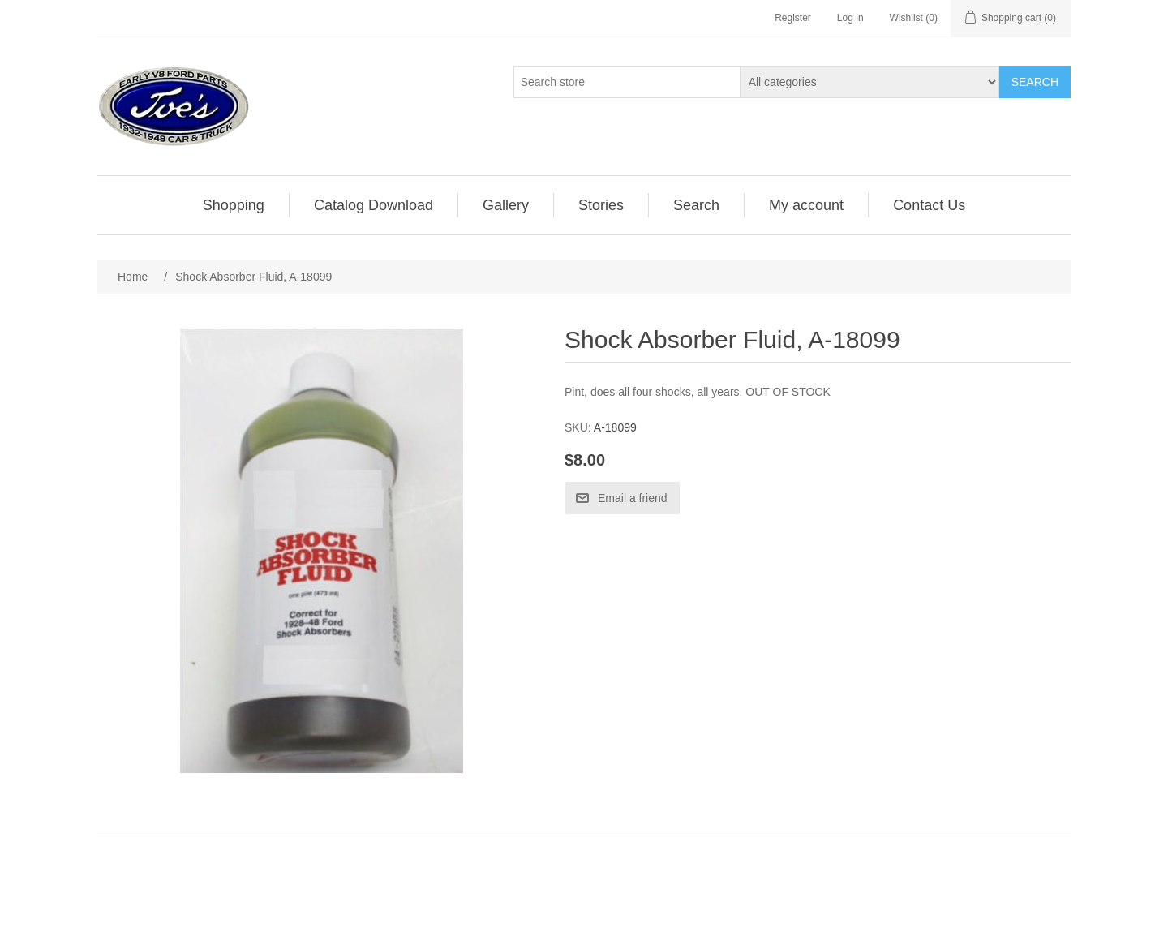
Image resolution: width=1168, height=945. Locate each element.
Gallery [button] (506, 205)
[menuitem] (234, 205)
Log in (850, 18)
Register (793, 18)
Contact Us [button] (929, 205)
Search (1034, 81)
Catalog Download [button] (373, 205)
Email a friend (633, 498)
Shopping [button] (233, 205)
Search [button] (696, 205)
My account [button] (806, 205)
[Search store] (627, 82)
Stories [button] (601, 205)
